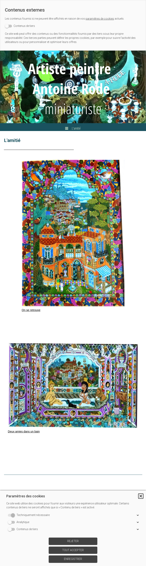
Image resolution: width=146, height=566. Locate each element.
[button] (140, 496)
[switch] (20, 26)
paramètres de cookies (100, 18)
